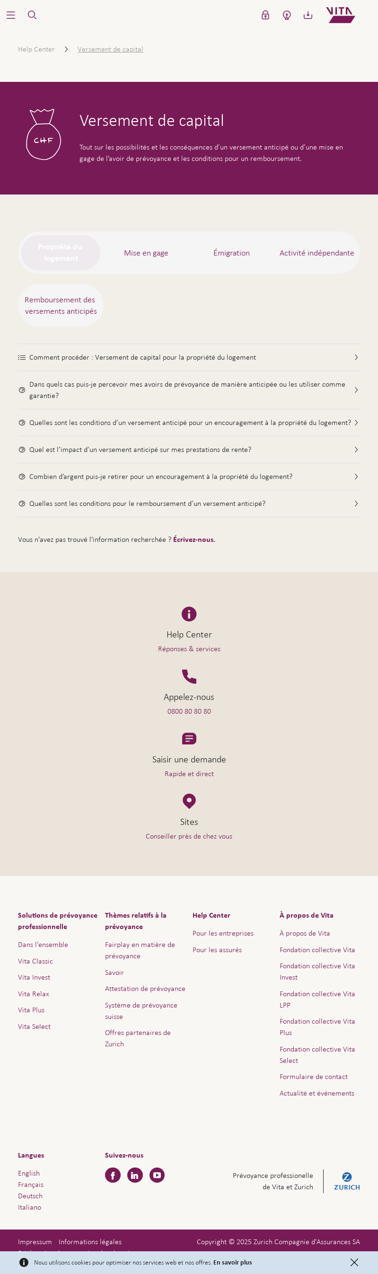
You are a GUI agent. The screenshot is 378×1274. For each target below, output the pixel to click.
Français (31, 1184)
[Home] (348, 15)
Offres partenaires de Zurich (138, 1038)
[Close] (354, 1262)
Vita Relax (33, 994)
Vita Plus (31, 1010)
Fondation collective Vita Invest (317, 971)
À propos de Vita (305, 933)
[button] (10, 15)
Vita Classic (35, 961)
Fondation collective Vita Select (317, 1054)
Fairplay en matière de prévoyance (140, 950)
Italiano (29, 1207)
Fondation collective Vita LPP (317, 999)
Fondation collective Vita (317, 950)
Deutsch (30, 1196)
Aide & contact (310, 1248)
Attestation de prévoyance (145, 988)
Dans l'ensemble (43, 944)
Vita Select (34, 1026)
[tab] (61, 252)
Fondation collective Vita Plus (317, 1026)
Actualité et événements (317, 1093)
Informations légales (90, 1242)
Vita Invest (34, 977)
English (29, 1173)
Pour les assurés (217, 950)
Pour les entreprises (223, 933)
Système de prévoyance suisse (141, 1010)
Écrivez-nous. (194, 539)
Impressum (35, 1242)
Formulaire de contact (314, 1076)
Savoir (114, 972)
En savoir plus (232, 1262)
